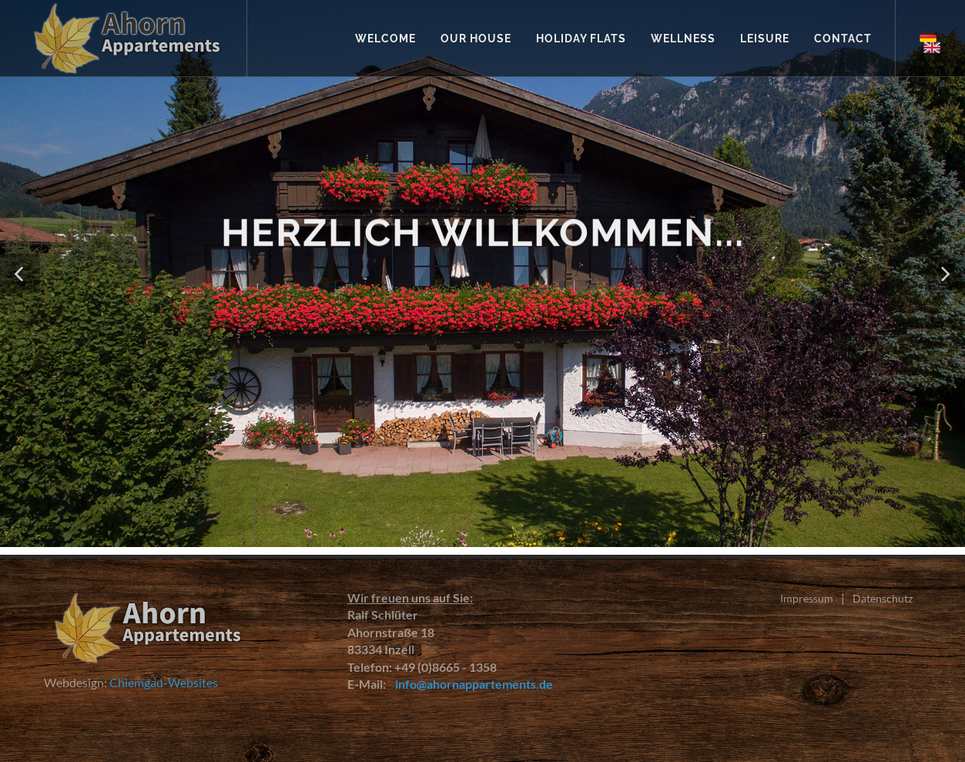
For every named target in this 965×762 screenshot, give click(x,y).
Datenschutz (883, 598)
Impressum (806, 598)
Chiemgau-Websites (163, 682)
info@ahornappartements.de (470, 683)
